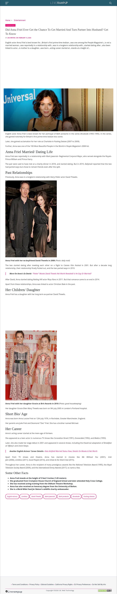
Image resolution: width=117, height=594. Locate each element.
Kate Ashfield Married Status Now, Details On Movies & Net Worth (71, 451)
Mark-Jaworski (50, 496)
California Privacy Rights (64, 584)
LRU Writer (11, 38)
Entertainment (19, 20)
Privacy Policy (34, 584)
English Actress (12, 496)
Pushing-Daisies (89, 496)
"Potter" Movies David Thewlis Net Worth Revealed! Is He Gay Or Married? (62, 273)
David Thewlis (36, 496)
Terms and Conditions (20, 584)
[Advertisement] (58, 69)
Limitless (24, 496)
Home (7, 20)
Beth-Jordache (64, 496)
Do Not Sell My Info (99, 584)
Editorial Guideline (47, 584)
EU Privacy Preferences (82, 584)
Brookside (76, 496)
